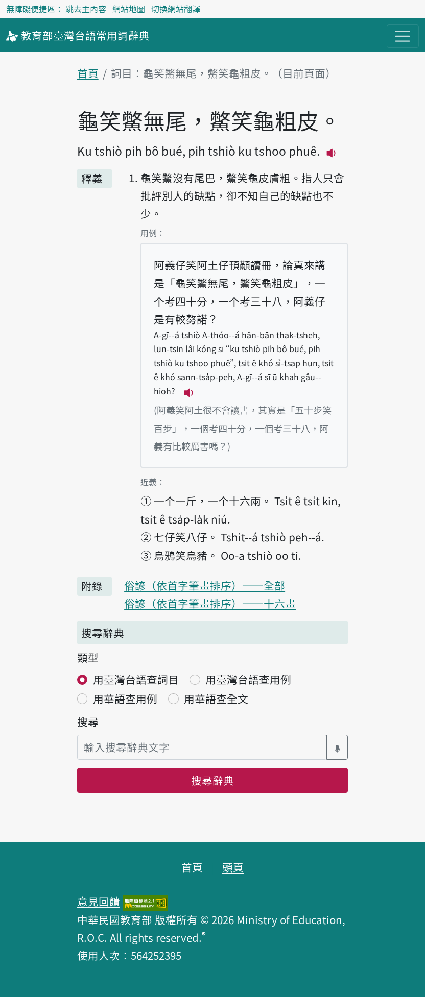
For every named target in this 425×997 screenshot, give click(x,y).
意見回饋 (98, 901)
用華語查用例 (125, 698)
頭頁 (233, 867)
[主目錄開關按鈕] (403, 36)
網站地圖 (128, 9)
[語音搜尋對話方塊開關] (337, 747)
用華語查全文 (216, 698)
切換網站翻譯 (175, 9)
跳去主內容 (85, 9)
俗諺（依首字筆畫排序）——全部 (204, 585)
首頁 (88, 73)
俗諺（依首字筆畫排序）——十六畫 (210, 603)
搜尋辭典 (212, 780)
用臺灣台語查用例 (248, 679)
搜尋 (88, 721)
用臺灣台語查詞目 (136, 679)
